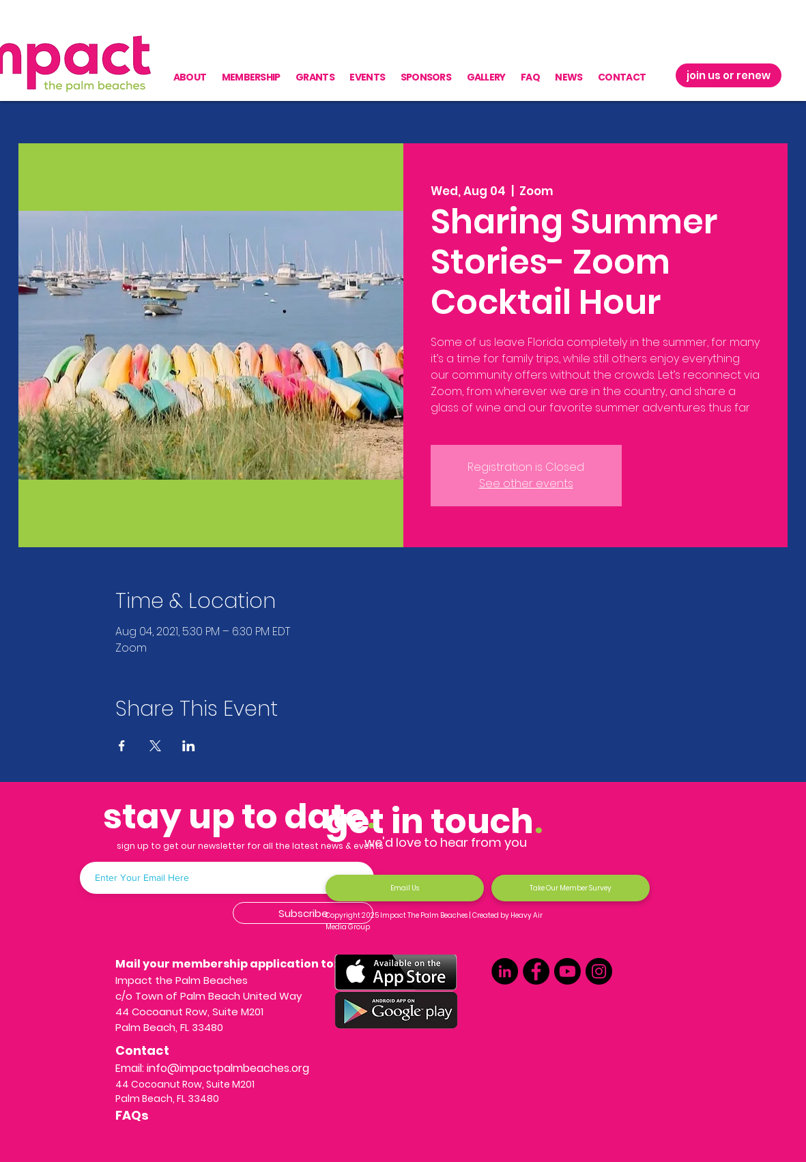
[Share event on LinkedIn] (188, 745)
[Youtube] (567, 971)
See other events (526, 483)
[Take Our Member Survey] (570, 888)
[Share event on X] (155, 745)
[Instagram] (599, 971)
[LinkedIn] (504, 971)
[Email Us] (405, 888)
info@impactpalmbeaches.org (228, 1068)
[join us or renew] (728, 75)
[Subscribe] (303, 913)
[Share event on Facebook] (121, 745)
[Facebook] (536, 971)
